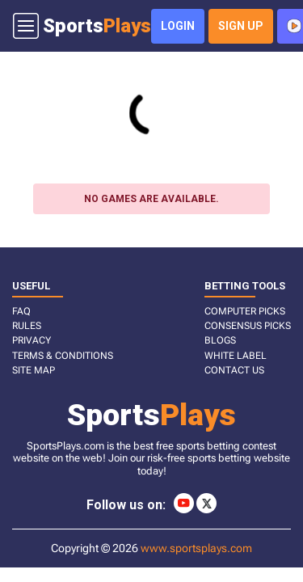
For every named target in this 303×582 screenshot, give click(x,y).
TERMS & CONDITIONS (62, 355)
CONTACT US (234, 370)
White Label (235, 355)
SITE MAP (33, 370)
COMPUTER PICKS (244, 311)
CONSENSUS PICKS (247, 325)
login (178, 25)
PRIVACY (31, 340)
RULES (26, 325)
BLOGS (220, 340)
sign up (240, 25)
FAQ (21, 311)
